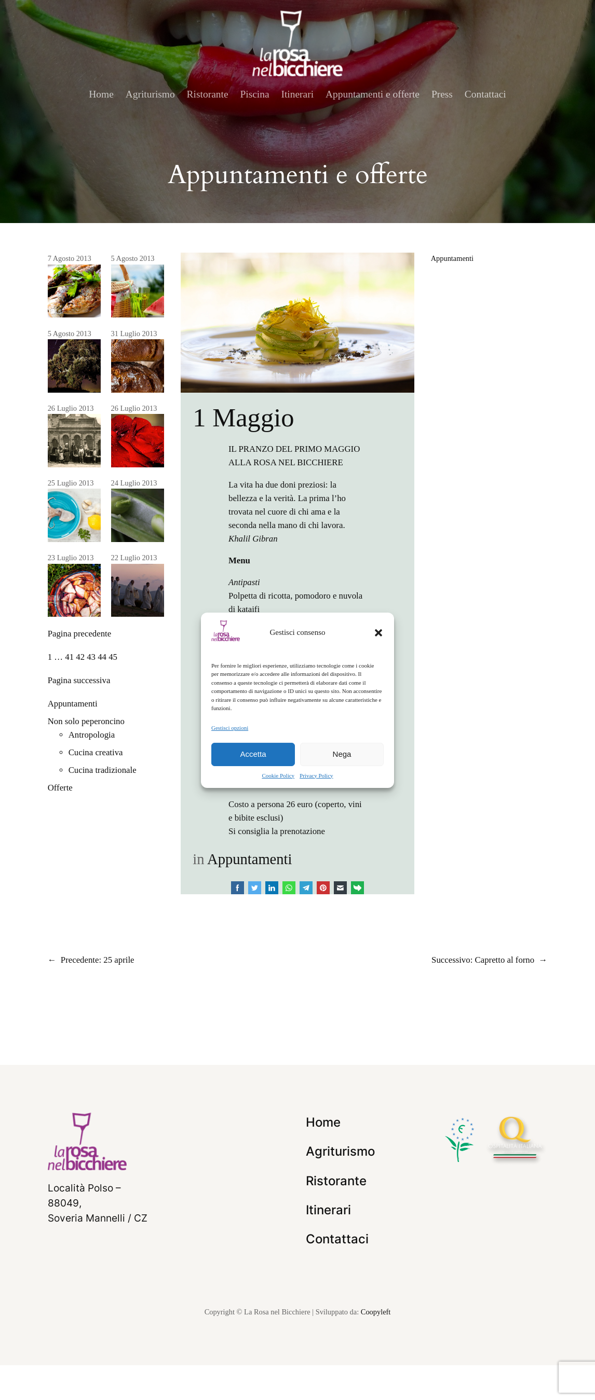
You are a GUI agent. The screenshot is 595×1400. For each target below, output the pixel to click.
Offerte (60, 788)
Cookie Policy (278, 775)
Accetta (253, 754)
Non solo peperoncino (86, 721)
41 (69, 657)
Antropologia (92, 735)
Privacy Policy (316, 775)
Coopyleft (376, 1346)
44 (102, 657)
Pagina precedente (80, 634)
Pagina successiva (79, 680)
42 (80, 657)
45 (113, 657)
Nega (342, 754)
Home (101, 94)
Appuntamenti (73, 704)
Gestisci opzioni (229, 727)
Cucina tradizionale (103, 770)
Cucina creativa (96, 752)
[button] (378, 632)
